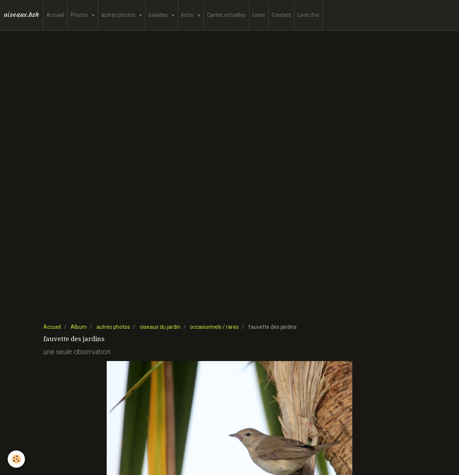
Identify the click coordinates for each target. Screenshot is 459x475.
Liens (259, 15)
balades (159, 15)
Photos (80, 15)
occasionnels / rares (214, 327)
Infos (188, 15)
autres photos (118, 15)
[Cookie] (16, 459)
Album (79, 327)
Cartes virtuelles (226, 15)
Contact (281, 15)
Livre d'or (308, 15)
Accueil (55, 15)
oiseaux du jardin (160, 327)
